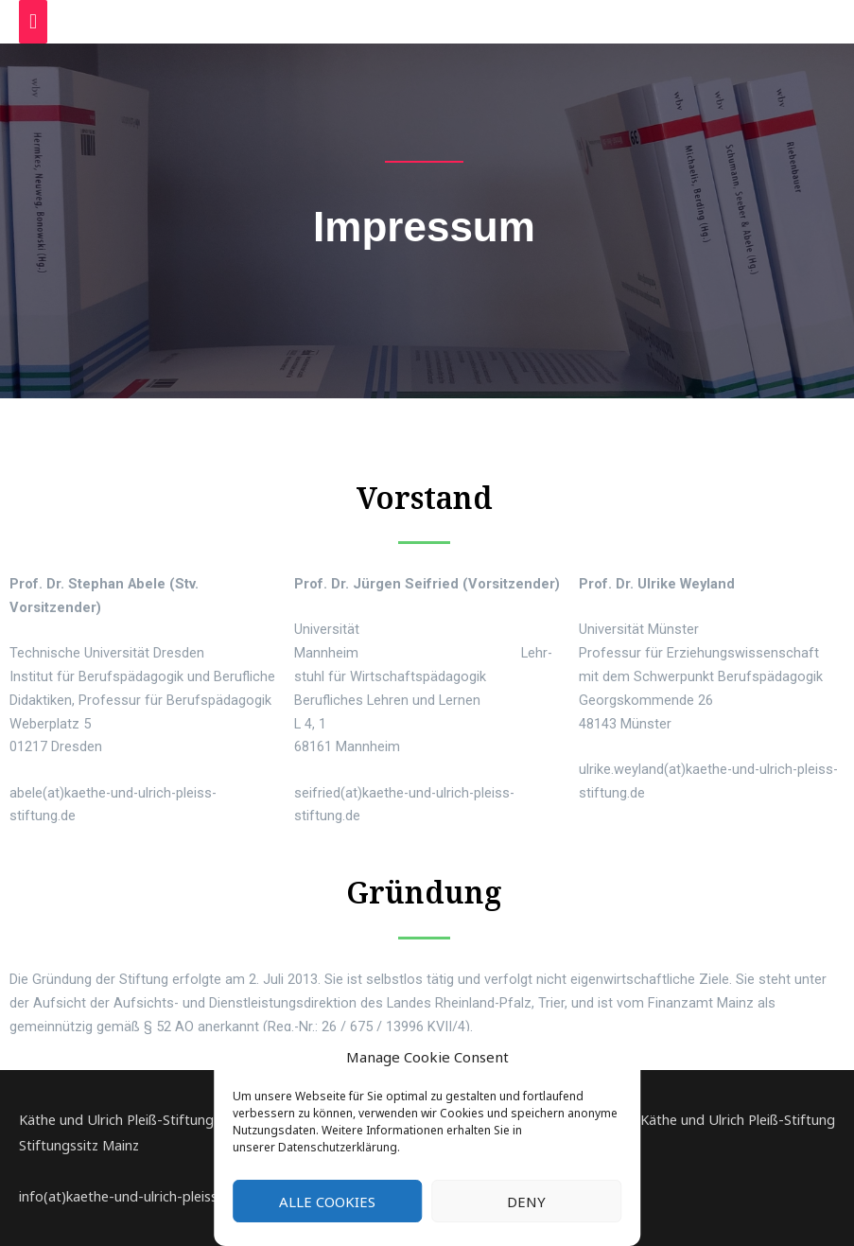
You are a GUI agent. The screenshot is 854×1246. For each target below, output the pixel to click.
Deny (526, 1201)
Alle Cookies (327, 1201)
